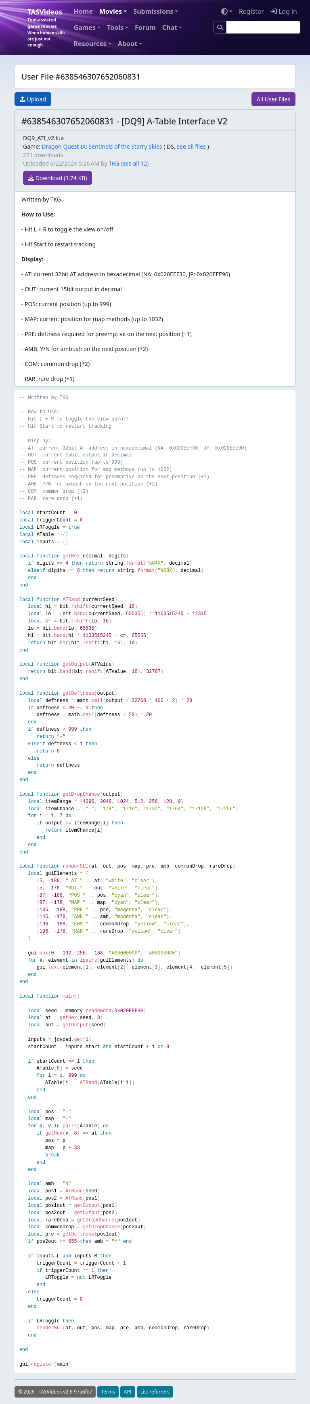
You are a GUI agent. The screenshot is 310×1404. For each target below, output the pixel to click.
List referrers (155, 1391)
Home (83, 11)
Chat (169, 27)
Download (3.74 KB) (57, 178)
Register (251, 11)
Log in (283, 11)
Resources (90, 43)
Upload (33, 99)
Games (85, 27)
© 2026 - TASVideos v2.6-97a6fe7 (55, 1391)
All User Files (273, 99)
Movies (110, 11)
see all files (191, 146)
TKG (114, 163)
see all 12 (134, 163)
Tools (115, 27)
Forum (145, 27)
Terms (108, 1391)
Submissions (153, 11)
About (128, 43)
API (128, 1391)
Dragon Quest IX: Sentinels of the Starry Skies (102, 146)
